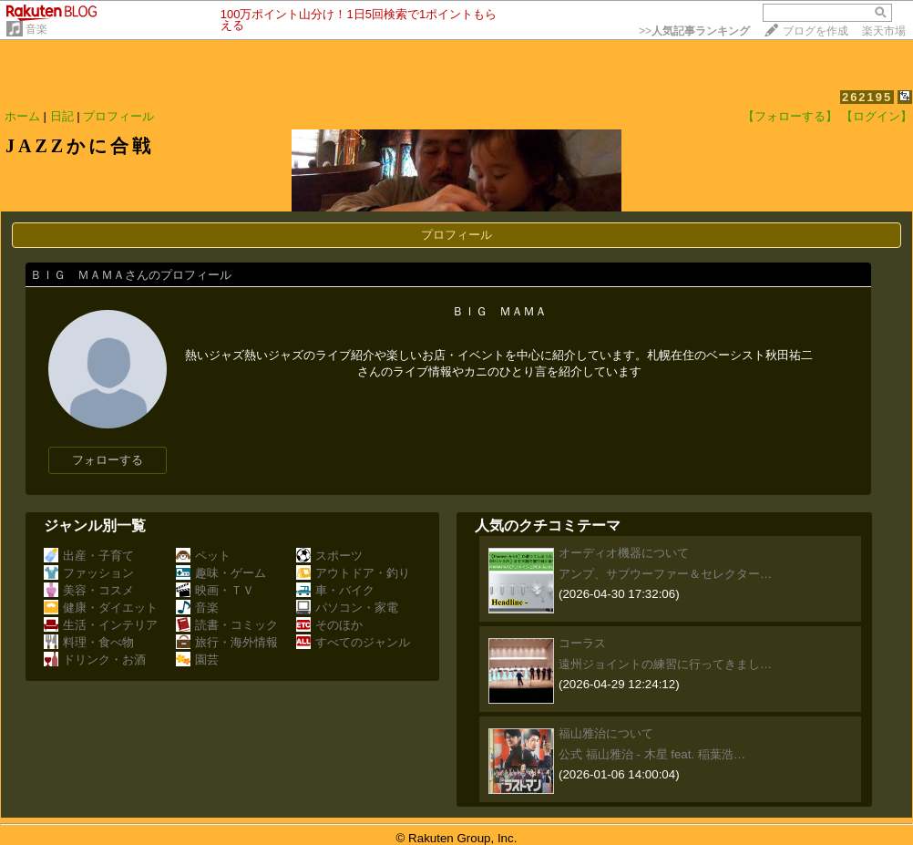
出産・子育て (89, 555)
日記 (62, 116)
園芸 (197, 659)
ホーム (22, 116)
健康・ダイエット (101, 607)
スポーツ (329, 555)
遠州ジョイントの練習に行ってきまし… (665, 664)
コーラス (582, 643)
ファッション (89, 573)
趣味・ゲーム (221, 573)
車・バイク (335, 590)
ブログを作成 (815, 31)
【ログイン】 (876, 116)
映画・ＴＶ (215, 590)
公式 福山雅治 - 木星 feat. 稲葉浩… (652, 754)
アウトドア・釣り (353, 573)
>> (694, 31)
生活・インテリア (101, 625)
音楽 (36, 29)
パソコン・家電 (347, 607)
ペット (203, 555)
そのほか (329, 625)
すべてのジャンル (353, 642)
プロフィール (118, 116)
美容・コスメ (89, 590)
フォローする (107, 460)
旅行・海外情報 (227, 642)
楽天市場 (884, 31)
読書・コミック (227, 625)
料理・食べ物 (89, 642)
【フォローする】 (790, 116)
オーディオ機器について (624, 553)
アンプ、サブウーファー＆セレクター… (665, 574)
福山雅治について (606, 733)
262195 (867, 97)
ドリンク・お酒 (95, 659)
